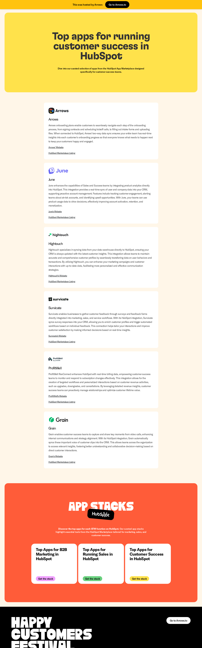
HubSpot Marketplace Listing (61, 153)
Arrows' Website (56, 147)
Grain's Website (55, 456)
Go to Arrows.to (117, 4)
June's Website (55, 211)
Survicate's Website (57, 335)
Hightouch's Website (57, 275)
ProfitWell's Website (57, 396)
